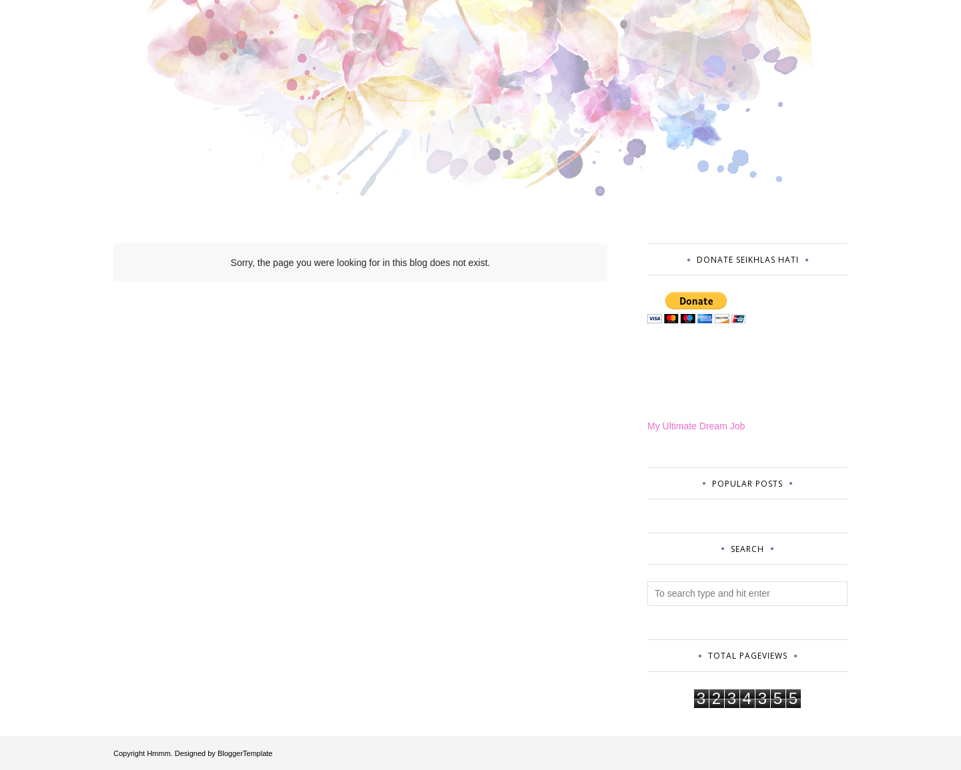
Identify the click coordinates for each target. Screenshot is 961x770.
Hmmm (158, 753)
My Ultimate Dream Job (696, 426)
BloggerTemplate (245, 753)
